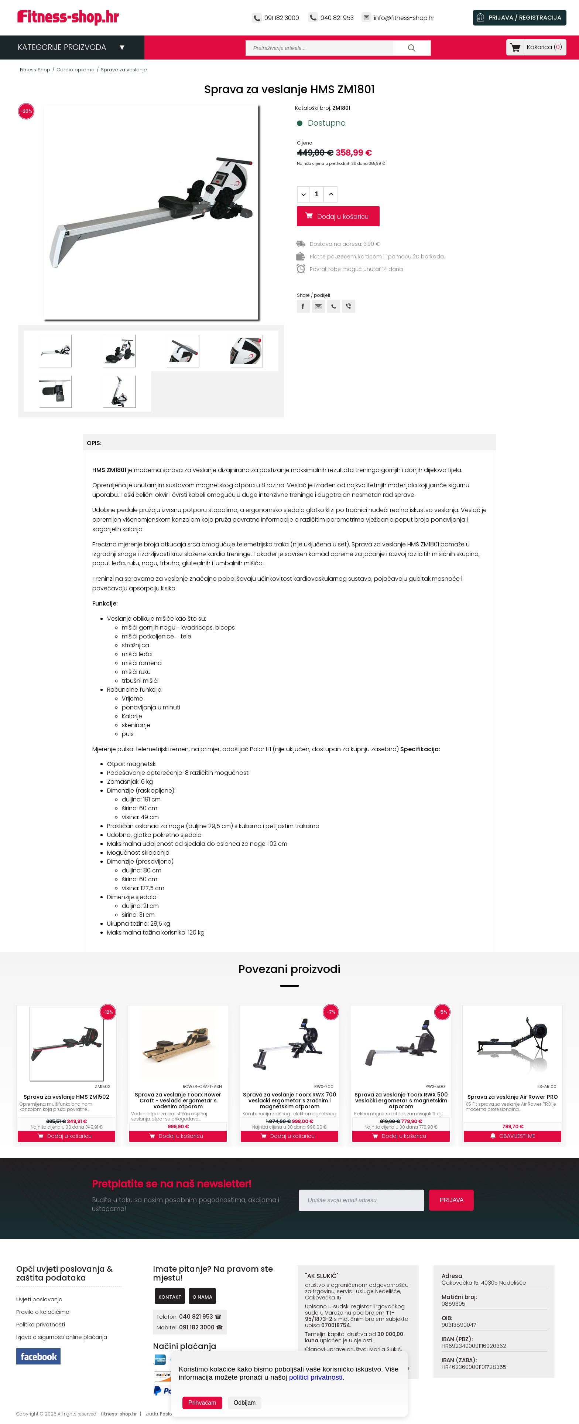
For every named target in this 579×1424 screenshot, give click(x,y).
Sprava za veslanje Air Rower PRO (512, 1097)
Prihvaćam (202, 1403)
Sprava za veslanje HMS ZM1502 (66, 1097)
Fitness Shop (35, 69)
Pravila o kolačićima (42, 1312)
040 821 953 (337, 18)
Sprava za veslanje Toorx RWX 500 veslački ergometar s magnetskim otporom (401, 1100)
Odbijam (245, 1403)
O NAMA (202, 1297)
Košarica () (543, 47)
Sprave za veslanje (124, 69)
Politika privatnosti (40, 1324)
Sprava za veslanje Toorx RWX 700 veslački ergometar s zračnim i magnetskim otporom (289, 1100)
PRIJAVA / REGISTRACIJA (525, 17)
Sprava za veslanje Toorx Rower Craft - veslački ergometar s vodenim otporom (178, 1100)
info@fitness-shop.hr (404, 18)
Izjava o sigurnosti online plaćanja (61, 1337)
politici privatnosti (316, 1377)
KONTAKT (169, 1297)
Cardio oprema (75, 69)
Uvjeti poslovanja (39, 1299)
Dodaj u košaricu (345, 216)
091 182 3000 (281, 18)
